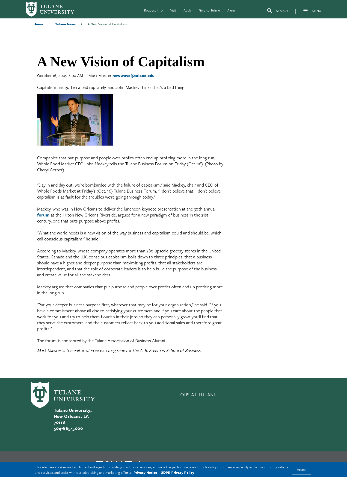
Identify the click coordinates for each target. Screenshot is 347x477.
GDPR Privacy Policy (177, 472)
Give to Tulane (209, 10)
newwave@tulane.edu (134, 75)
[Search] (277, 11)
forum (43, 215)
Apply (188, 10)
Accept (301, 469)
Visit (173, 10)
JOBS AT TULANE (197, 394)
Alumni (232, 10)
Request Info (153, 10)
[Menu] (305, 10)
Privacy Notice (145, 472)
